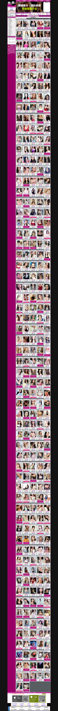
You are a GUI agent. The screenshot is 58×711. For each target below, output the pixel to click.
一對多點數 (10, 27)
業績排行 (10, 18)
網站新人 (10, 29)
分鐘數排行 (10, 19)
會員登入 (11, 7)
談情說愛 (10, 34)
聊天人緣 (10, 25)
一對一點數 (10, 28)
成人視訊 (10, 35)
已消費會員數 (10, 20)
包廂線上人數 (10, 26)
